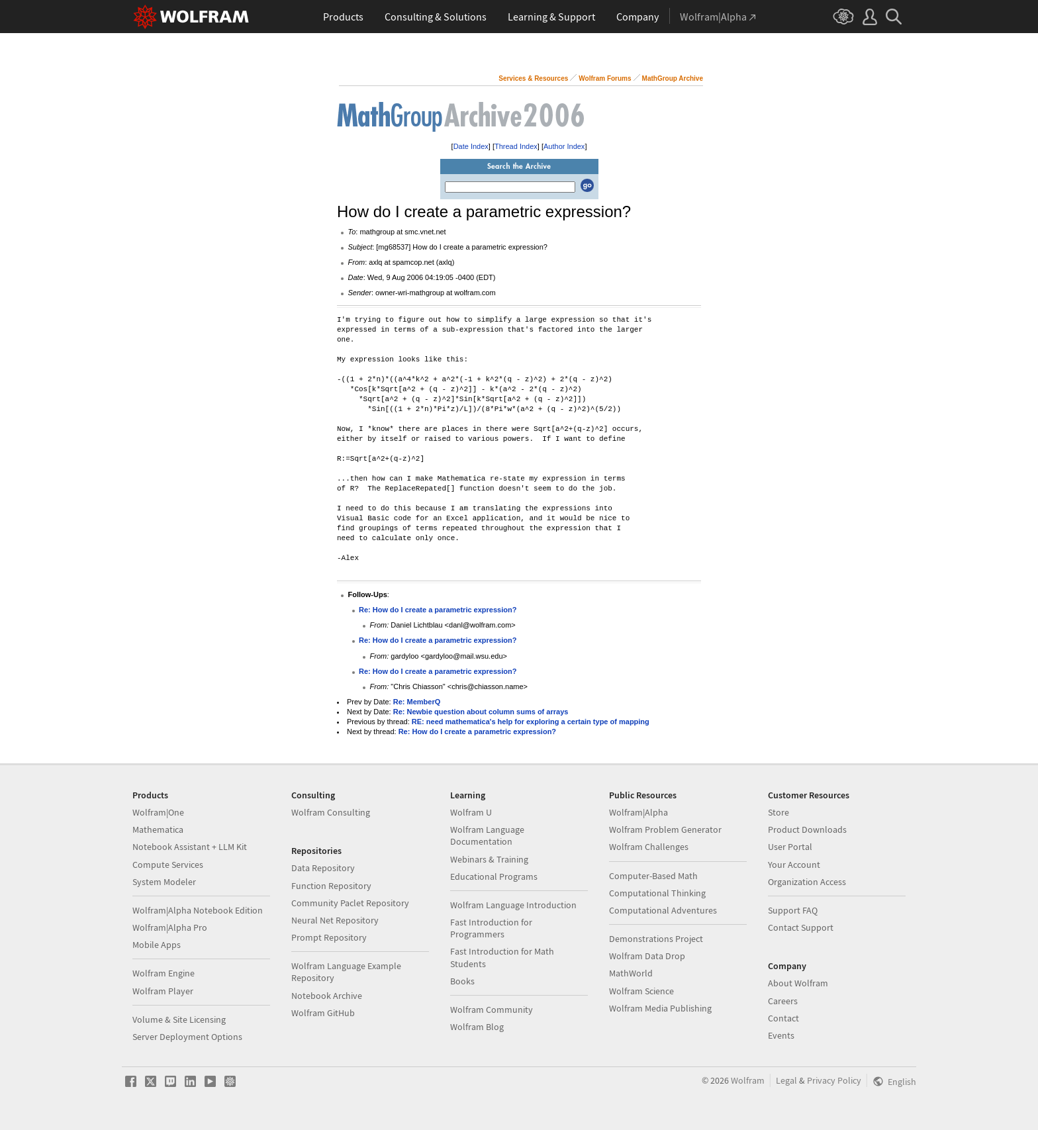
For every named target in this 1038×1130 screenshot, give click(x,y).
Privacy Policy (834, 1080)
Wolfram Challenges (648, 847)
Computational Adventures (663, 910)
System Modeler (164, 882)
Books (462, 981)
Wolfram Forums (605, 78)
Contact (783, 1018)
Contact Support (800, 927)
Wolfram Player (162, 991)
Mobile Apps (156, 945)
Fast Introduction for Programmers (491, 928)
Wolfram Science (641, 991)
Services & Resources (533, 78)
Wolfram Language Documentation (487, 835)
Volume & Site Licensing (179, 1019)
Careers (783, 1001)
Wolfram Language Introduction (513, 905)
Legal (786, 1080)
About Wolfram (798, 983)
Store (778, 812)
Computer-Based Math (653, 876)
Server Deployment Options (187, 1037)
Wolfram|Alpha (638, 812)
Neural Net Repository (335, 920)
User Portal (790, 847)
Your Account (794, 865)
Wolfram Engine (163, 973)
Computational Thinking (657, 893)
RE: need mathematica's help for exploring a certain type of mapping (530, 722)
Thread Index (516, 146)
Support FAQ (793, 910)
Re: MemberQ (417, 702)
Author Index (564, 146)
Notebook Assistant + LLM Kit (189, 847)
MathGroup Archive (672, 78)
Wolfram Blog (477, 1027)
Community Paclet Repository (350, 903)
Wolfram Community (491, 1009)
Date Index (471, 146)
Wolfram (748, 1080)
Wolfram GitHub (323, 1013)
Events (781, 1035)
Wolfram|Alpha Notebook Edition (197, 910)
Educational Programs (494, 876)
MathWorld (631, 973)
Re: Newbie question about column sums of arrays (481, 712)
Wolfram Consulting (330, 812)
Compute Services (167, 865)
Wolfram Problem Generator (665, 829)
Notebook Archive (326, 996)
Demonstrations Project (656, 939)
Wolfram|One (158, 812)
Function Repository (331, 886)
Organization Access (807, 882)
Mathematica (157, 829)
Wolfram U (471, 812)
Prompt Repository (329, 937)
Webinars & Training (489, 859)
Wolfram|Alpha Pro (169, 927)
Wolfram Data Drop (647, 956)
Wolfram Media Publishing (660, 1008)
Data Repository (323, 868)
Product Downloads (807, 829)
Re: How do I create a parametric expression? (437, 610)
